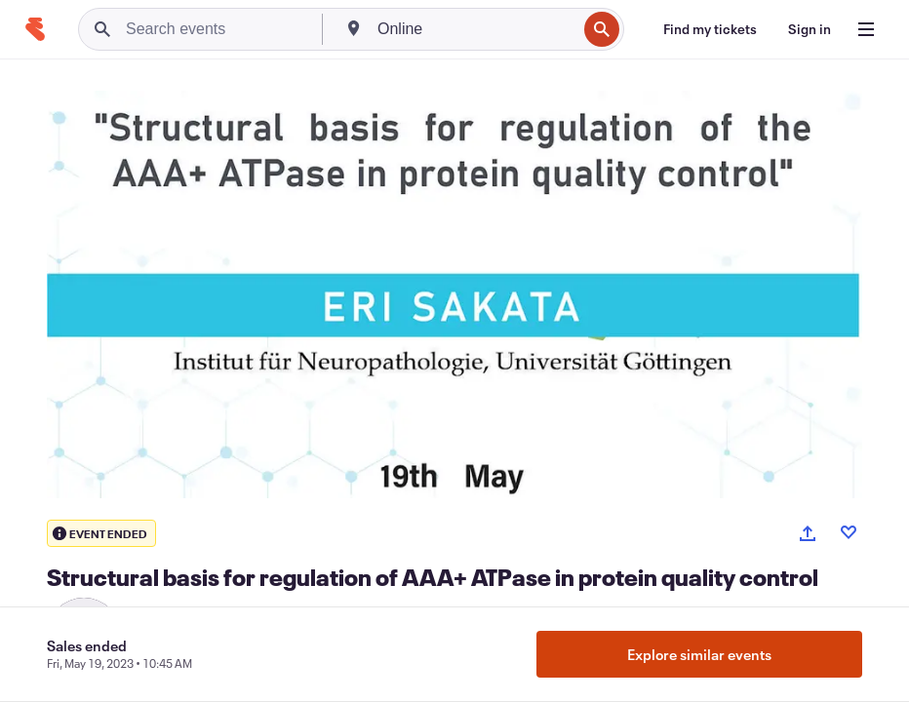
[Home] (35, 29)
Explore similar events (699, 654)
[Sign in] (809, 29)
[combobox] (475, 29)
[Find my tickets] (710, 29)
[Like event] (848, 532)
